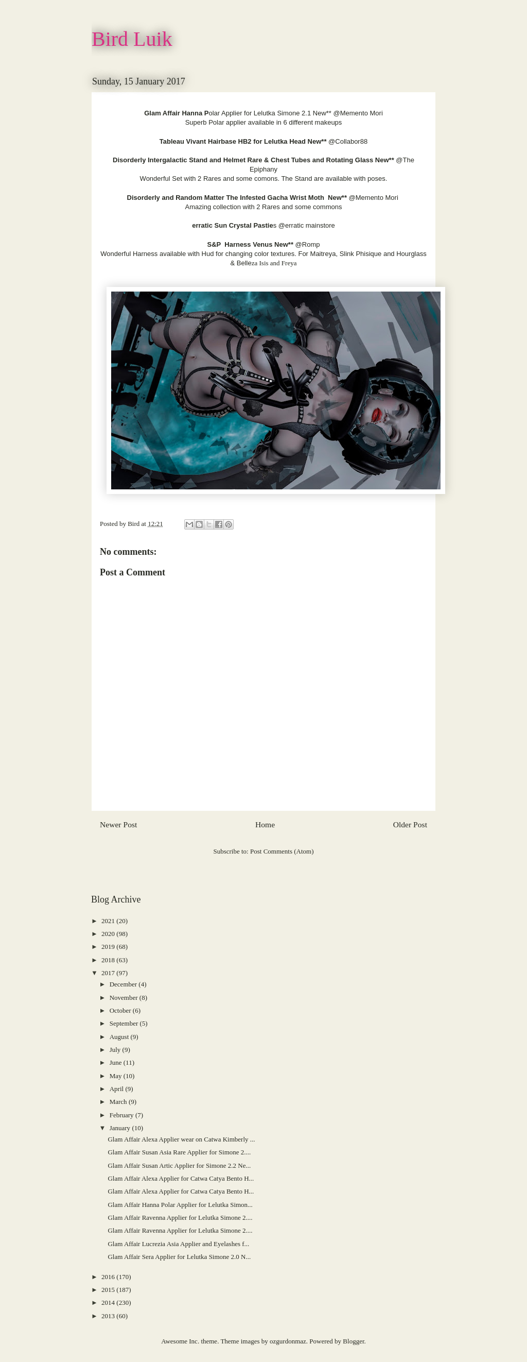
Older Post (410, 824)
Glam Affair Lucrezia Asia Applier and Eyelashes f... (178, 1244)
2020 (108, 934)
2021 (108, 921)
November (124, 997)
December (124, 984)
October (121, 1010)
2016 (108, 1277)
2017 (108, 973)
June (117, 1062)
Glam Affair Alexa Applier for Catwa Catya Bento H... (181, 1178)
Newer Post (118, 824)
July (116, 1049)
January (121, 1128)
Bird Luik (132, 38)
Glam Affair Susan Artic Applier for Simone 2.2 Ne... (179, 1165)
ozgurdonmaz (288, 1341)
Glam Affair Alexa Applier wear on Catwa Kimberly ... (181, 1139)
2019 (108, 946)
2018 (108, 960)
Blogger (353, 1341)
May (117, 1076)
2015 (108, 1289)
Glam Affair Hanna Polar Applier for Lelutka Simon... (180, 1204)
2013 (108, 1316)
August (120, 1037)
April (118, 1089)
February (122, 1115)
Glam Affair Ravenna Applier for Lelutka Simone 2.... (180, 1217)
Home (265, 824)
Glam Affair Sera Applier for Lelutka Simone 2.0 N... (179, 1257)
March (119, 1101)
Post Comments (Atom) (282, 851)
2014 (108, 1302)
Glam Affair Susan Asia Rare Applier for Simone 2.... (179, 1152)
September (125, 1023)
